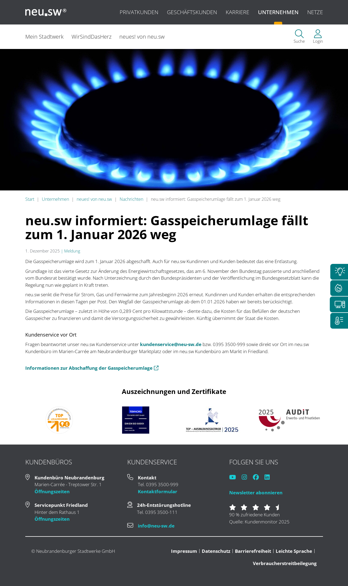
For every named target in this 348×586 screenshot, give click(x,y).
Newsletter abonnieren (255, 492)
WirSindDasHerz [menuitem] (91, 36)
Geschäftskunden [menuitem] (192, 12)
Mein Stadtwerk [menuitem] (44, 36)
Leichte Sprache (294, 551)
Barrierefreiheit (253, 551)
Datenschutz (216, 551)
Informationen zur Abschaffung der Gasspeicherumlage (92, 368)
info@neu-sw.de (156, 526)
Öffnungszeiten (52, 491)
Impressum (184, 551)
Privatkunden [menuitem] (139, 12)
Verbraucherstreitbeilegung (285, 563)
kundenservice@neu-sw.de (170, 344)
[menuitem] (299, 36)
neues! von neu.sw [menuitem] (142, 36)
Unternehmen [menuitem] (278, 12)
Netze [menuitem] (315, 12)
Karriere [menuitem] (237, 12)
